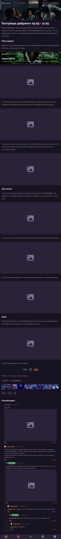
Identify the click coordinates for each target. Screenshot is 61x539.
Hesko (8, 405)
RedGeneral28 (10, 446)
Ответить (54, 442)
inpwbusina (12, 463)
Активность (54, 3)
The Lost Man (48, 193)
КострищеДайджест (16, 380)
